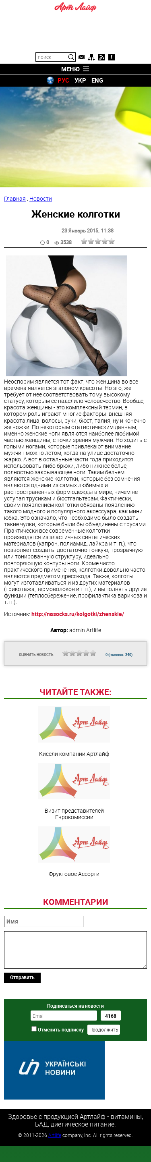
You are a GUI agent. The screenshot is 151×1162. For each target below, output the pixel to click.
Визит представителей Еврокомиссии (74, 847)
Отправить (22, 1032)
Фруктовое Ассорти (74, 907)
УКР (80, 80)
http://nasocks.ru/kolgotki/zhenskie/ (77, 614)
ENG (97, 80)
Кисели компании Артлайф (74, 787)
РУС (63, 80)
